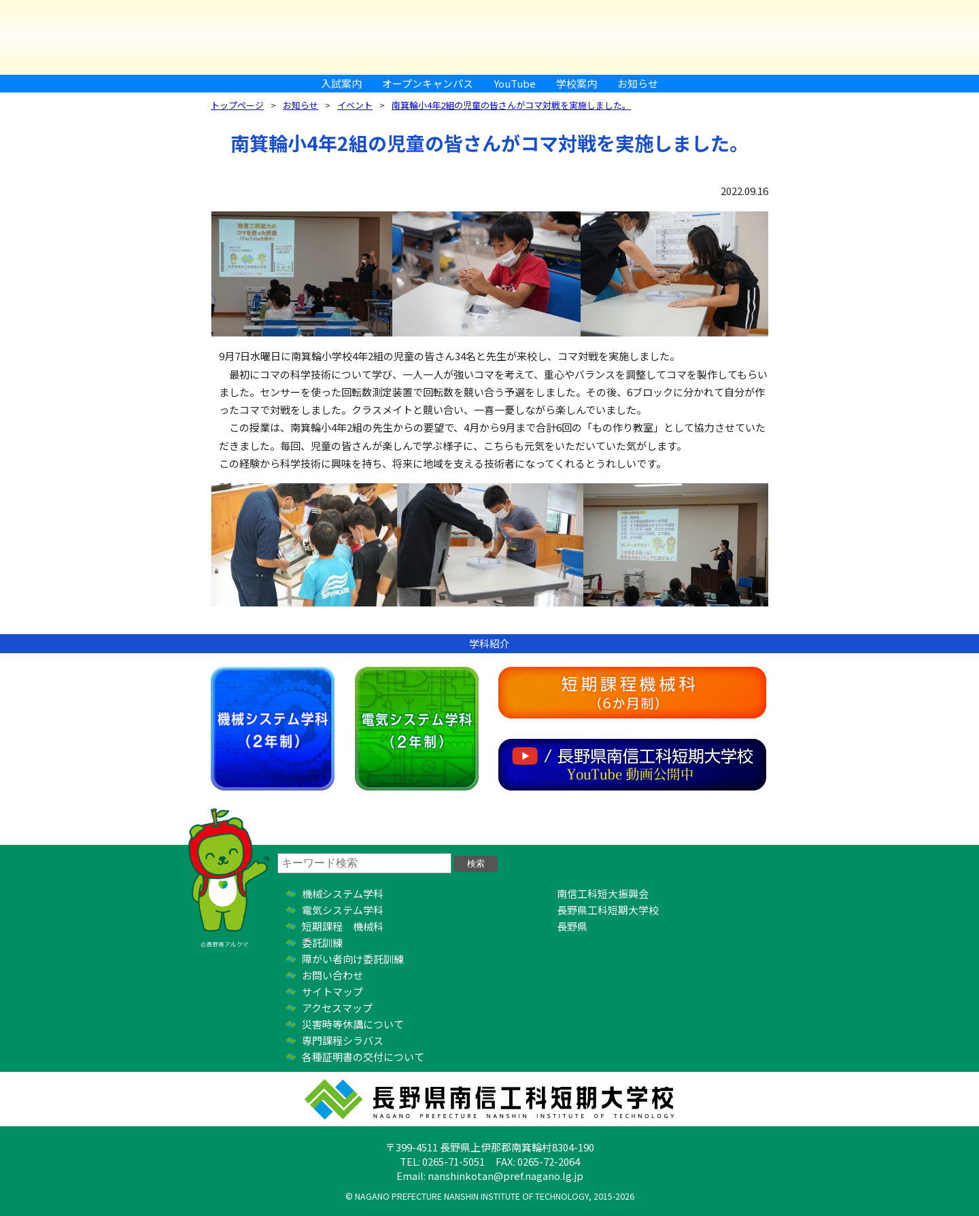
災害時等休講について (353, 1024)
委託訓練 (322, 942)
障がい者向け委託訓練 (353, 959)
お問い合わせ (332, 975)
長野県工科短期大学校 (608, 910)
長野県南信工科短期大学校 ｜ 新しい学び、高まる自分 (489, 37)
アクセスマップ (337, 1008)
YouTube (515, 83)
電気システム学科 (417, 729)
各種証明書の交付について (363, 1056)
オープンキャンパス (427, 83)
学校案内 (576, 83)
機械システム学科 (272, 729)
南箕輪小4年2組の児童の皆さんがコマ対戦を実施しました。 (511, 105)
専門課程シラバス (342, 1040)
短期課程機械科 (632, 692)
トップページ (237, 105)
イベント (355, 105)
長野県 (572, 926)
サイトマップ (332, 991)
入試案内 (341, 83)
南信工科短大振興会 (603, 893)
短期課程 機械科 (342, 926)
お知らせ (637, 83)
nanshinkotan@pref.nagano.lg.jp (505, 1175)
